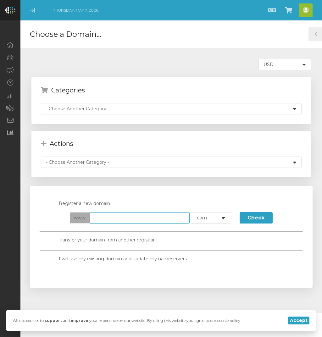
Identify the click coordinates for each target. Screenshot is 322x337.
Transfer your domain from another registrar (102, 240)
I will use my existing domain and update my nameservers (118, 259)
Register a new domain (79, 204)
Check (255, 218)
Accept (299, 320)
